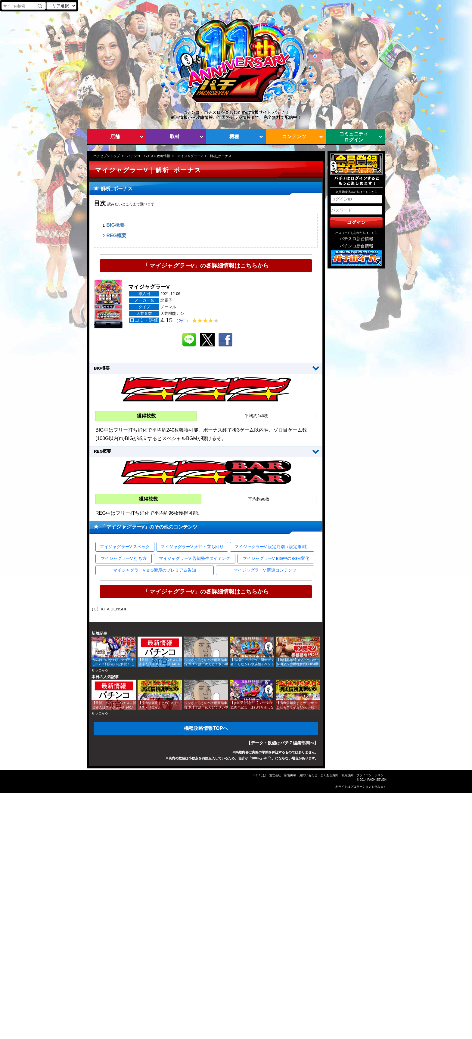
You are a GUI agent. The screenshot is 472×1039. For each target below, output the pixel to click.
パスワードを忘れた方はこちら (356, 232)
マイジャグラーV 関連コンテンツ (265, 570)
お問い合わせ (308, 775)
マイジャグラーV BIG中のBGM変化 (276, 558)
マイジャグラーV (190, 156)
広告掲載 (290, 775)
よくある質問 (329, 775)
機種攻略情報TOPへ (206, 728)
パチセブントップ (106, 156)
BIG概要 (115, 225)
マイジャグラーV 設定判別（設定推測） (272, 546)
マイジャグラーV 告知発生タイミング (194, 558)
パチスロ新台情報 (356, 239)
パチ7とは (259, 775)
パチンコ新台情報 (356, 246)
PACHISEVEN (377, 779)
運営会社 (275, 775)
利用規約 (347, 775)
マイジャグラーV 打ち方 (124, 558)
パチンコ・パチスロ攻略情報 (148, 156)
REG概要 (116, 235)
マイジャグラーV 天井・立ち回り (192, 546)
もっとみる (100, 670)
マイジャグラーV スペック (125, 546)
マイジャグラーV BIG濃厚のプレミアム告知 (154, 570)
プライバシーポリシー (371, 775)
